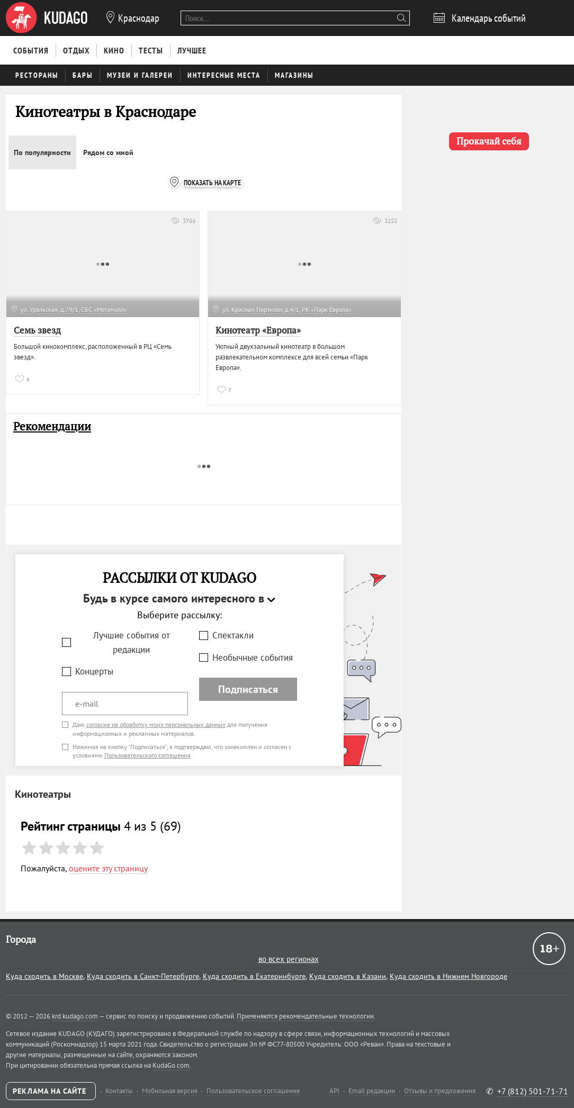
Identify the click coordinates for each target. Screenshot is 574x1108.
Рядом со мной (108, 152)
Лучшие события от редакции (131, 642)
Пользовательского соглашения (147, 755)
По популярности (42, 152)
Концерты (94, 671)
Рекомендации (52, 426)
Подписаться (248, 689)
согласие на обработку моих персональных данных (156, 724)
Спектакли (233, 635)
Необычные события (252, 657)
